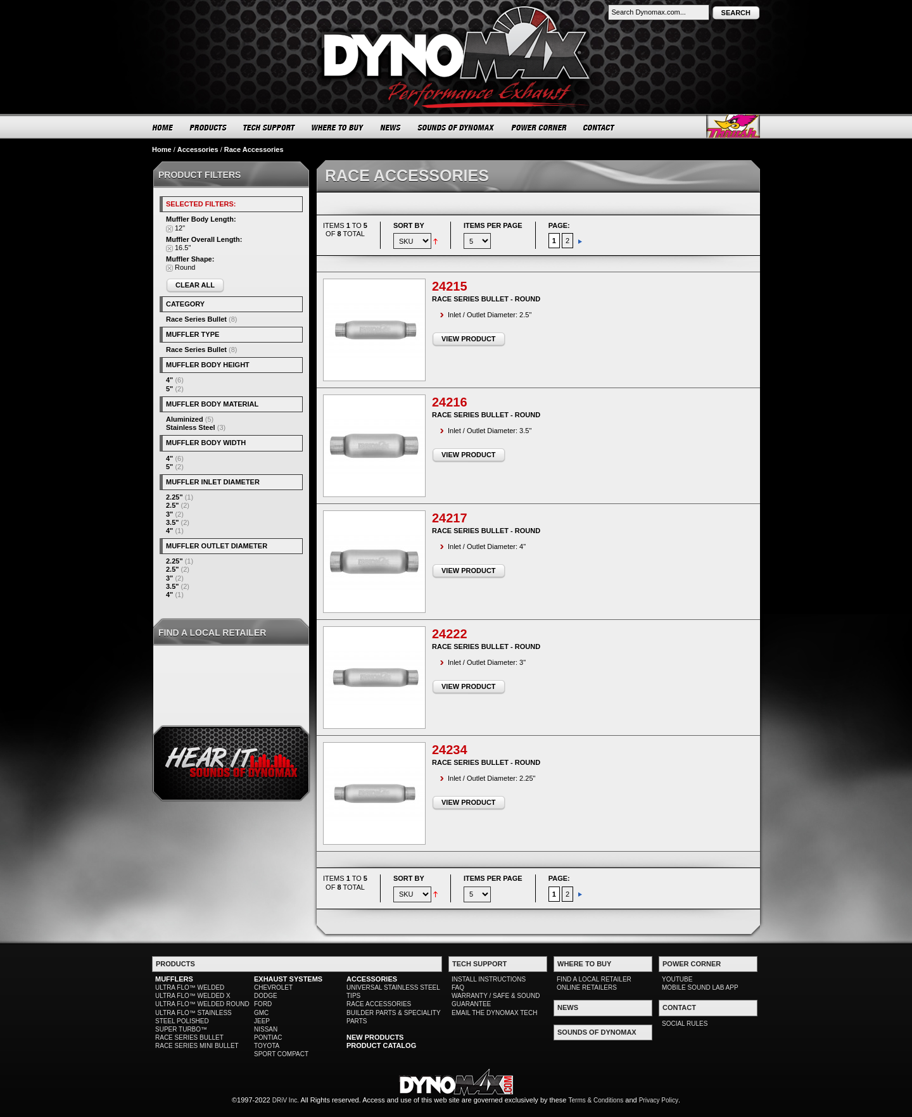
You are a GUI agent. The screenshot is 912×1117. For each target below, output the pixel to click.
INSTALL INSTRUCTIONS (489, 979)
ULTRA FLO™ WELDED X (193, 995)
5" (169, 389)
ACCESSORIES (371, 979)
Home (162, 149)
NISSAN (265, 1029)
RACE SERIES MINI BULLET (197, 1045)
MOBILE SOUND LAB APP (700, 987)
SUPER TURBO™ (181, 1029)
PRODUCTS (208, 127)
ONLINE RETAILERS (587, 987)
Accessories (197, 149)
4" (169, 380)
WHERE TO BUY (338, 127)
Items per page (493, 225)
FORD (263, 1003)
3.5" (172, 522)
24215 (449, 286)
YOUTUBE (677, 979)
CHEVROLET (273, 987)
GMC (261, 1012)
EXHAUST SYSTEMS (288, 979)
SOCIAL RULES (684, 1023)
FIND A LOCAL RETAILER (594, 979)
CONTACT (599, 127)
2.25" (174, 497)
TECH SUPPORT (269, 127)
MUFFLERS (174, 979)
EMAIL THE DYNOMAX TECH (494, 1012)
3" (169, 514)
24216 (449, 402)
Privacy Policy (658, 1100)
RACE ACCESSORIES (378, 1003)
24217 (449, 518)
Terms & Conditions (596, 1100)
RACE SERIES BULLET (189, 1037)
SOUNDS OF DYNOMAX (456, 127)
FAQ (458, 987)
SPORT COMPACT (281, 1054)
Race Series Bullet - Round (486, 299)
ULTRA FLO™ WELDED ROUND (202, 1003)
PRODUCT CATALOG (381, 1045)
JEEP (262, 1021)
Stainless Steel (190, 427)
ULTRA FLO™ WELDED (189, 987)
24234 (449, 750)
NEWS (391, 127)
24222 (449, 634)
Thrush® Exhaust (733, 126)
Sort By (408, 225)
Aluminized (184, 419)
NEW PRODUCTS (374, 1037)
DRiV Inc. (285, 1100)
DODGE (265, 995)
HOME (163, 127)
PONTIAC (268, 1037)
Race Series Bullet (196, 319)
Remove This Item (169, 228)
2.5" (172, 505)
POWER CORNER (539, 127)
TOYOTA (266, 1045)
